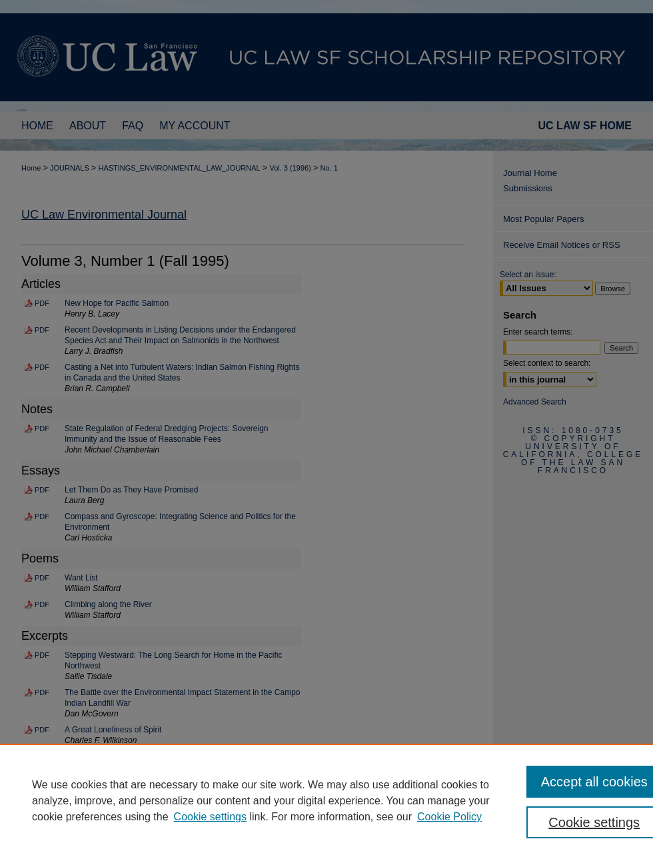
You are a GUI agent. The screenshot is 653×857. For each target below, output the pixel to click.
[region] (326, 800)
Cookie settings (210, 816)
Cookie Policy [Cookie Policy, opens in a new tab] (449, 816)
